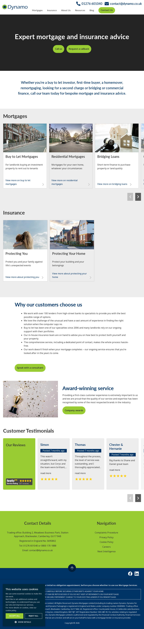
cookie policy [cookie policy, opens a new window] (11, 610)
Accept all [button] (14, 616)
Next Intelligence (106, 551)
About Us (66, 10)
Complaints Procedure (106, 532)
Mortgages (37, 10)
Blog (92, 10)
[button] (24, 622)
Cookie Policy (106, 542)
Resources (80, 10)
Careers (106, 546)
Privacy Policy (106, 537)
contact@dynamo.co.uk (41, 550)
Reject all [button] (33, 616)
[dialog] (24, 605)
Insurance (52, 10)
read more (45, 473)
